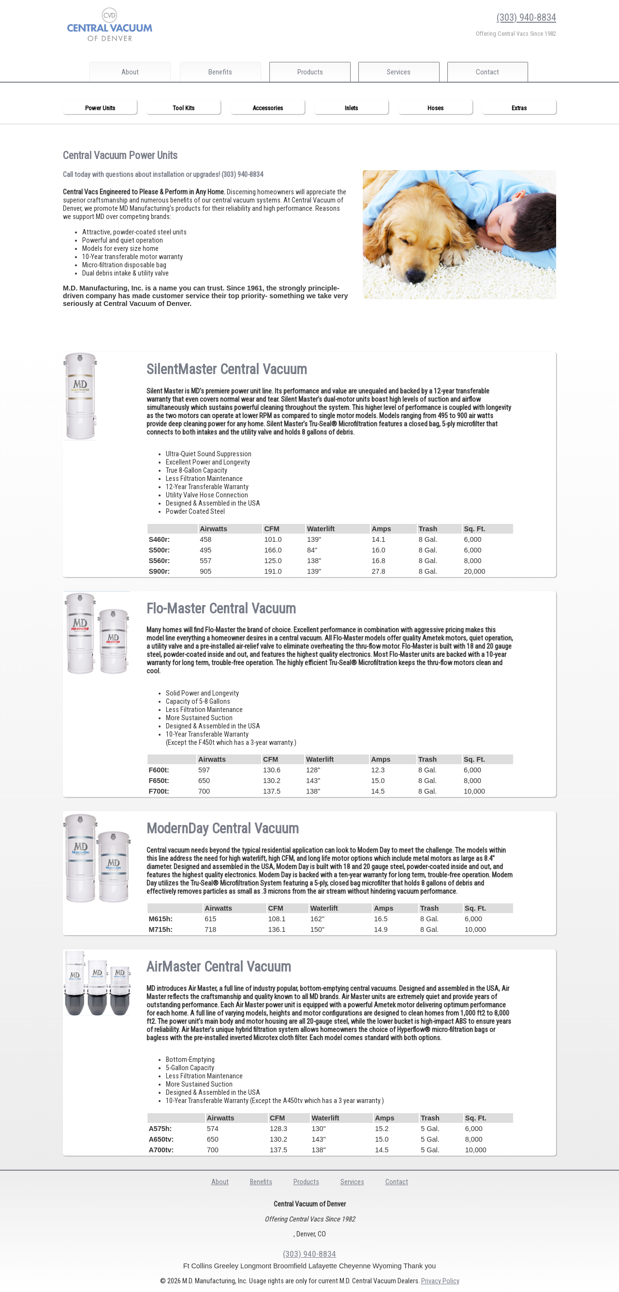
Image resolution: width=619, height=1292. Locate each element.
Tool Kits (183, 108)
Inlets (351, 108)
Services (401, 72)
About (130, 72)
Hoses (435, 108)
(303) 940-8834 (526, 17)
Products (311, 72)
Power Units (100, 108)
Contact (492, 72)
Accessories (267, 108)
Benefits (220, 72)
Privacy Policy (440, 1281)
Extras (519, 108)
